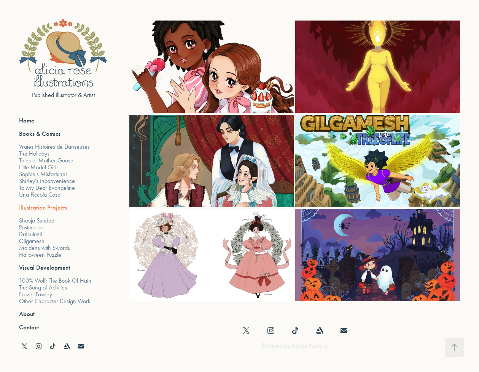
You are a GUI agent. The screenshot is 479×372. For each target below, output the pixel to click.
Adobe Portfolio (309, 345)
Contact (29, 327)
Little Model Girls (39, 167)
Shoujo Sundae (36, 220)
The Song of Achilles (43, 287)
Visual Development (44, 268)
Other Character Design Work (55, 301)
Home (26, 120)
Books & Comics (39, 134)
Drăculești (30, 234)
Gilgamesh (32, 241)
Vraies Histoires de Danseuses (54, 146)
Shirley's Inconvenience (47, 180)
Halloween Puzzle (40, 254)
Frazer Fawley (35, 294)
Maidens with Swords (44, 247)
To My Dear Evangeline (47, 187)
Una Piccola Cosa (39, 194)
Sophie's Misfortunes (43, 174)
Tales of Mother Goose (46, 160)
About (27, 314)
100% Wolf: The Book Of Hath (55, 280)
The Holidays (34, 153)
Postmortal (31, 227)
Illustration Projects (43, 207)
